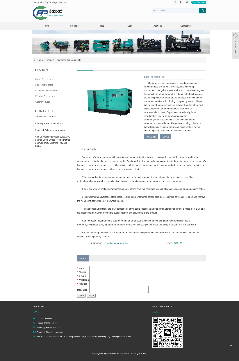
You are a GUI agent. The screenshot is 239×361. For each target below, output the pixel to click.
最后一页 (178, 243)
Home (46, 26)
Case (129, 26)
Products (74, 26)
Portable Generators (45, 96)
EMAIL (165, 137)
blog (102, 26)
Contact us (185, 26)
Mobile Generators (44, 85)
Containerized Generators (47, 90)
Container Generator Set (68, 60)
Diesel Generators (44, 79)
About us (157, 26)
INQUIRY (151, 137)
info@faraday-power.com (53, 130)
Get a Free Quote (199, 2)
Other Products (42, 102)
